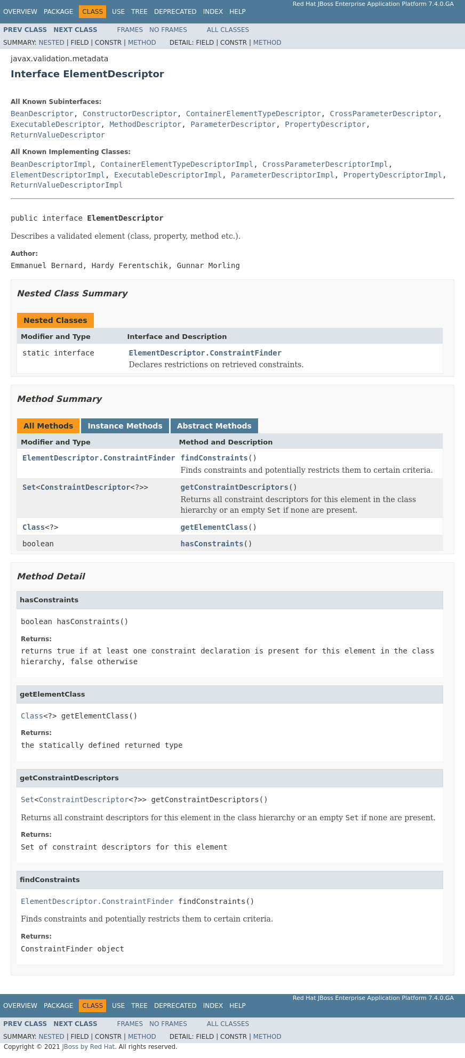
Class (33, 527)
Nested (51, 42)
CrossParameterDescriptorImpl (325, 164)
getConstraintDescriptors (234, 487)
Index (213, 11)
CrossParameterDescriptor (383, 113)
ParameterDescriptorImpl (282, 175)
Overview (20, 11)
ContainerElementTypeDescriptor (253, 113)
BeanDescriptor (42, 113)
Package (58, 11)
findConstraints (214, 458)
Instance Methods (124, 426)
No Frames (168, 30)
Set (29, 487)
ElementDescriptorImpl (58, 175)
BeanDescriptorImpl (51, 164)
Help (237, 11)
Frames (130, 30)
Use (118, 11)
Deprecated (175, 11)
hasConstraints (212, 543)
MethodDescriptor (145, 124)
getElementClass (214, 527)
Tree (139, 11)
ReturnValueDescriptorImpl (67, 185)
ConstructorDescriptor (130, 113)
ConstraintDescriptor (86, 487)
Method (142, 42)
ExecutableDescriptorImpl (168, 175)
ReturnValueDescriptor (58, 135)
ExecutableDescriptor (56, 124)
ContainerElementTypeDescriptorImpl (177, 164)
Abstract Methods (214, 426)
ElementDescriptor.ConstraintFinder (205, 353)
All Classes (228, 30)
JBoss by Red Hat (88, 1047)
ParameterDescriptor (233, 124)
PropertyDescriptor (325, 124)
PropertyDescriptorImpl (392, 175)
